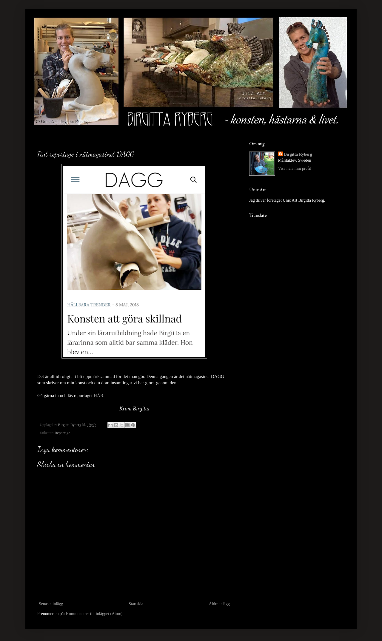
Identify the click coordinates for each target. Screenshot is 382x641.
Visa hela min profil (295, 168)
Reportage (62, 433)
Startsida (136, 604)
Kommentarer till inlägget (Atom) (94, 613)
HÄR (99, 395)
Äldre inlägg (219, 604)
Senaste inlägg (51, 604)
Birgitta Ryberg (298, 154)
